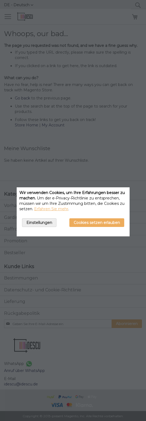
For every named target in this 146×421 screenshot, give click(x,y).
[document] (73, 211)
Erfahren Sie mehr (51, 208)
